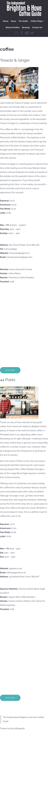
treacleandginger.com (19, 253)
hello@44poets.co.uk (16, 572)
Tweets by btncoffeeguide (12, 728)
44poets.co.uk (15, 568)
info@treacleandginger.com (19, 257)
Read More (10, 370)
